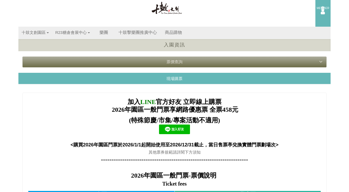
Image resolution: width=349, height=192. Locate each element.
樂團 (104, 32)
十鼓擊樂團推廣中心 (137, 32)
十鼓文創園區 (35, 32)
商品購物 (173, 32)
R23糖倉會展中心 (72, 32)
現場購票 (174, 78)
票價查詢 (244, 61)
